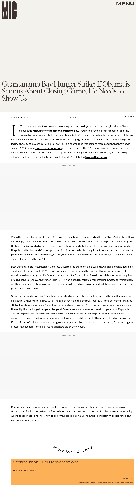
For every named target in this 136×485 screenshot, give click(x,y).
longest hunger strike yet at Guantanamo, (55, 309)
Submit (127, 478)
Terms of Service (117, 482)
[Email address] (73, 470)
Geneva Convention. (96, 157)
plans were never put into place (28, 254)
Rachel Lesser (21, 117)
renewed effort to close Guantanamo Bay (55, 130)
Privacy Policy (129, 482)
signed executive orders (48, 148)
